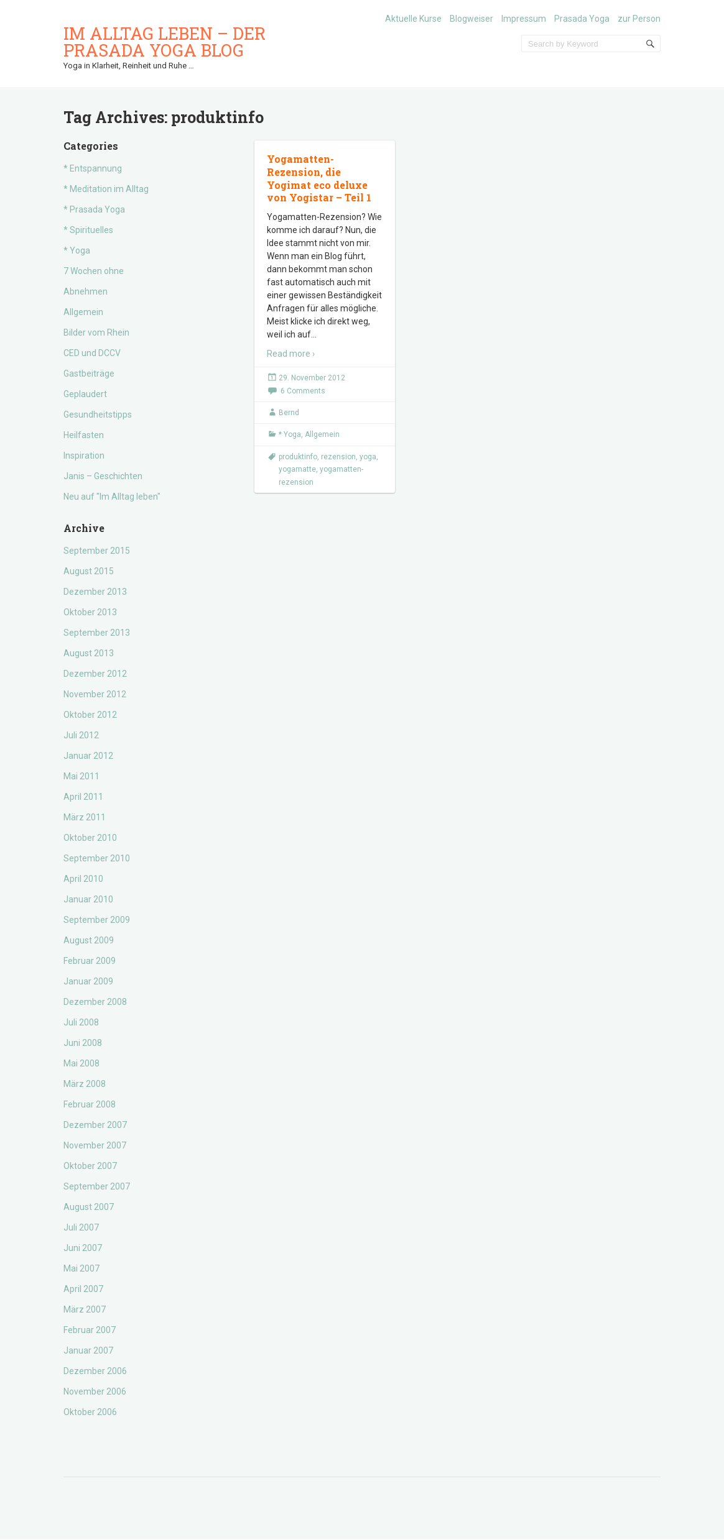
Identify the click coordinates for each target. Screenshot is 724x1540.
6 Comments (303, 391)
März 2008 (84, 1084)
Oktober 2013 (90, 612)
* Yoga (76, 250)
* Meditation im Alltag (106, 189)
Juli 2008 (81, 1022)
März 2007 (84, 1309)
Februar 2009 (89, 961)
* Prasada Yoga (94, 209)
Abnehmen (85, 291)
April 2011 (83, 797)
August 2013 (88, 653)
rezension (338, 456)
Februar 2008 (89, 1104)
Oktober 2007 (90, 1166)
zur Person (639, 19)
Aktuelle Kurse (413, 19)
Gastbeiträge (88, 373)
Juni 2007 (82, 1248)
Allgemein (83, 312)
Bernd (289, 412)
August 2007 (88, 1207)
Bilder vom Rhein (96, 332)
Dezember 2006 (95, 1371)
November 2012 (94, 694)
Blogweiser (471, 19)
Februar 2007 (89, 1330)
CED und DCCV (92, 353)
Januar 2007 (88, 1350)
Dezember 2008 (95, 1002)
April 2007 (83, 1289)
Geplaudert (85, 394)
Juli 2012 (81, 735)
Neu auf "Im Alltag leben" (111, 497)
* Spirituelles (88, 230)
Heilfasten (83, 435)
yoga (368, 456)
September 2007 (96, 1186)
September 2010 (96, 858)
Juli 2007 (81, 1227)
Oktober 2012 (90, 715)
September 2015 (96, 551)
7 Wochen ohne (93, 271)
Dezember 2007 (95, 1125)
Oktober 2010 (90, 838)
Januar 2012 (88, 756)
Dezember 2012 (95, 674)
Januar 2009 (88, 981)
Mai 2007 (81, 1268)
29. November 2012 (312, 378)
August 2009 (88, 940)
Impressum (523, 19)
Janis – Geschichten (102, 476)
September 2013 (96, 633)
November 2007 (94, 1145)
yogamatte (297, 469)
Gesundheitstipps (97, 414)
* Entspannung (92, 168)
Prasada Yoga (582, 19)
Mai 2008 (81, 1063)
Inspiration (83, 456)
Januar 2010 (88, 899)
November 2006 (94, 1391)
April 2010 (83, 879)
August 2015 (88, 571)
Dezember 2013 (95, 592)
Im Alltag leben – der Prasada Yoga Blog (164, 41)
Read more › (291, 354)
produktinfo (298, 456)
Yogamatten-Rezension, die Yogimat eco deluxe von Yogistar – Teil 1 (319, 178)
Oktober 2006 (90, 1412)
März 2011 (84, 817)
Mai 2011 (81, 776)
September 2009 (96, 920)
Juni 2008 (82, 1043)
